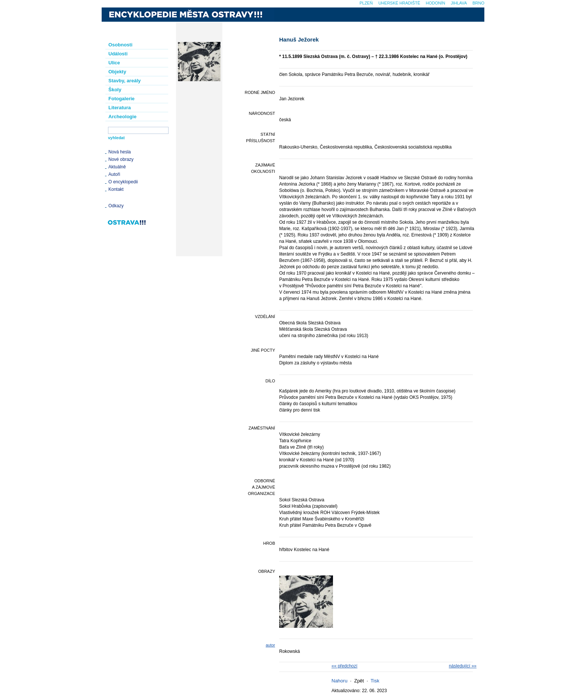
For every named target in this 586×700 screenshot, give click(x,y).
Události (117, 53)
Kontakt (116, 189)
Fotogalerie (121, 98)
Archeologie (122, 116)
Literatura (119, 107)
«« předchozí (344, 666)
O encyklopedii (123, 181)
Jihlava (459, 3)
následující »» (462, 666)
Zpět (359, 681)
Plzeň (366, 3)
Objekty (117, 71)
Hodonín (435, 3)
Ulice (114, 62)
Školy (114, 89)
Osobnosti (120, 45)
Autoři (114, 174)
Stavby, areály (124, 80)
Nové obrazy (120, 159)
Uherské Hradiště (399, 3)
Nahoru (339, 681)
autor (270, 645)
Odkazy (116, 205)
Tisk (375, 681)
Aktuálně (117, 166)
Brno (478, 3)
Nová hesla (119, 152)
